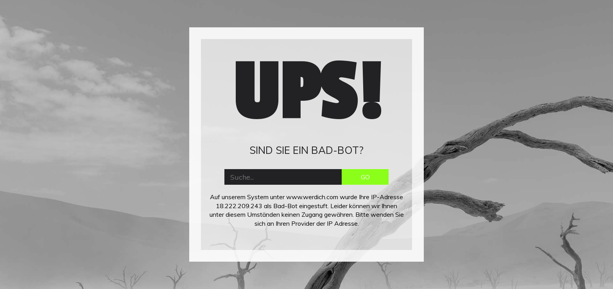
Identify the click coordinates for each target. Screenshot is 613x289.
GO (365, 177)
